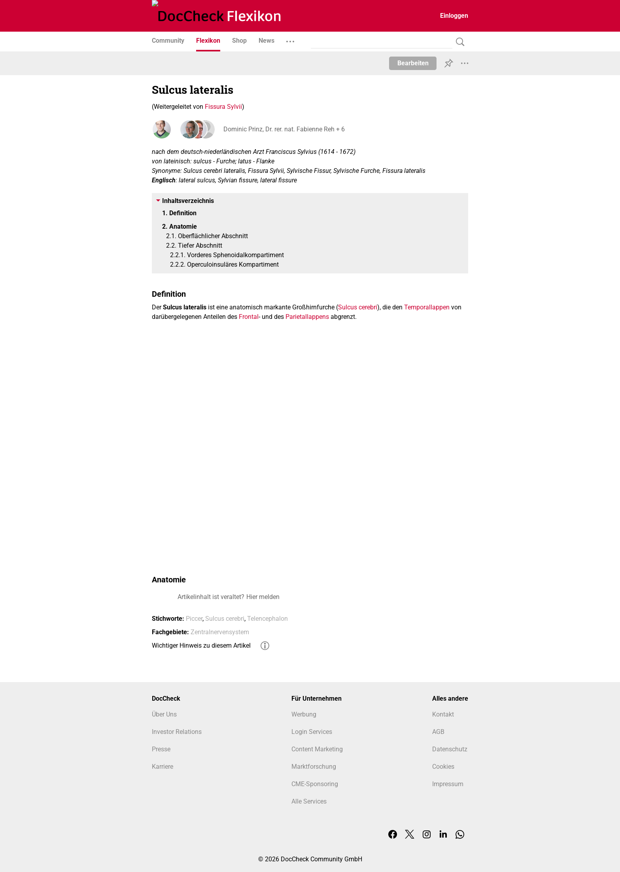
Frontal (249, 316)
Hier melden (263, 597)
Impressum (447, 784)
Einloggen (454, 15)
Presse (161, 749)
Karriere (162, 766)
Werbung (303, 714)
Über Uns (164, 714)
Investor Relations (177, 732)
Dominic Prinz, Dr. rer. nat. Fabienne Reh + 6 (283, 129)
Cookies (443, 766)
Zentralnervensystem (220, 632)
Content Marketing (317, 749)
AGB (438, 732)
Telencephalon (267, 618)
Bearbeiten (413, 63)
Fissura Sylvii (223, 106)
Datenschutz (449, 749)
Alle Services (309, 801)
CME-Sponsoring (314, 784)
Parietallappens (307, 316)
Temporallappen (427, 307)
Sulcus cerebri (357, 307)
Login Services (311, 732)
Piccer (194, 618)
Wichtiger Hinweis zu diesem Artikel (201, 645)
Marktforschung (313, 766)
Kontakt (443, 714)
